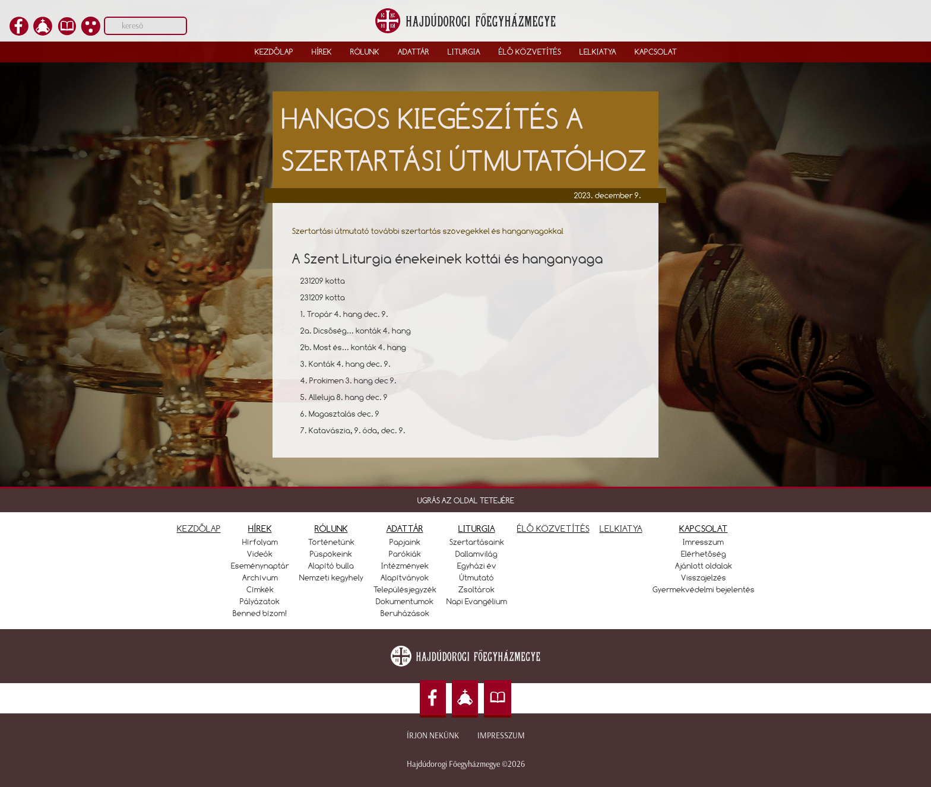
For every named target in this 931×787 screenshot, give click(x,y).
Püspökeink (331, 553)
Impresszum (501, 736)
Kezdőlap (274, 51)
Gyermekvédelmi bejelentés (704, 589)
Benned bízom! (260, 613)
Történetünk (331, 542)
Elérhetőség (703, 553)
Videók (260, 553)
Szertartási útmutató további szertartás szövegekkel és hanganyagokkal (427, 231)
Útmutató (477, 577)
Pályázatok (260, 601)
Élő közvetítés (530, 51)
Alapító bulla (331, 565)
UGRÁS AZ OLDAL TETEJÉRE (465, 500)
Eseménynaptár (260, 565)
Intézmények (405, 565)
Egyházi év (476, 565)
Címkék (260, 589)
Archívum (260, 577)
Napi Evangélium (476, 601)
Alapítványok (405, 577)
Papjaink (405, 542)
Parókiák (405, 553)
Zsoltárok (476, 589)
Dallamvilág (476, 553)
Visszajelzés (703, 577)
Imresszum (703, 542)
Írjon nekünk (433, 736)
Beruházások (405, 613)
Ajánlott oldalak (703, 565)
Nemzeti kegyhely (331, 577)
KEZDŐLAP (199, 528)
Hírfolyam (260, 542)
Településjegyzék (404, 589)
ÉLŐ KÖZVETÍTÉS (553, 528)
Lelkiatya (598, 51)
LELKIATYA (621, 528)
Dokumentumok (404, 601)
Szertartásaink (476, 542)
